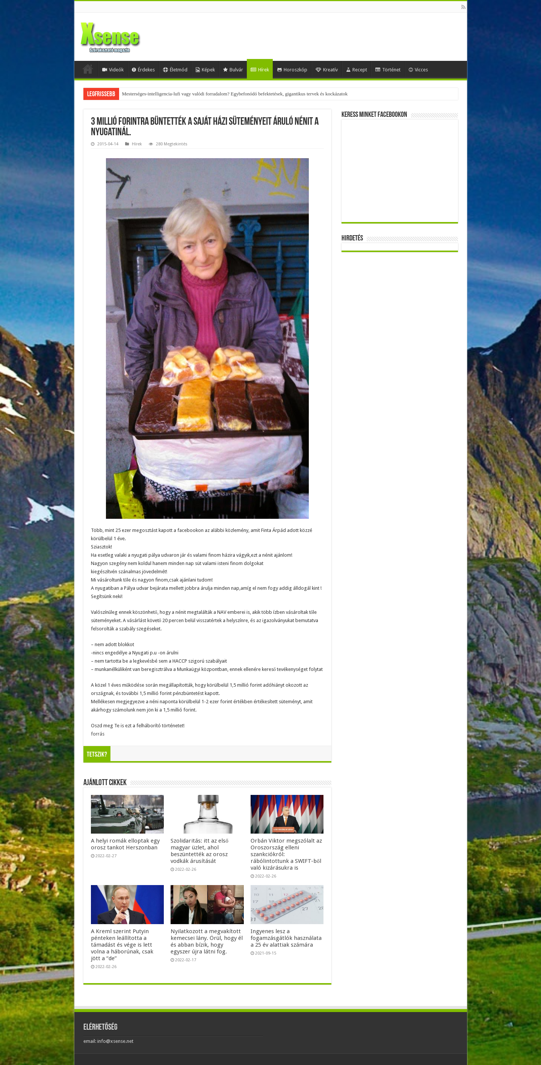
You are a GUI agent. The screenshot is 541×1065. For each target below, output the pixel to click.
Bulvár (233, 70)
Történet (387, 70)
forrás (97, 734)
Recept (356, 70)
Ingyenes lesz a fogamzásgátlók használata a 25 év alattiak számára (286, 938)
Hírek (260, 70)
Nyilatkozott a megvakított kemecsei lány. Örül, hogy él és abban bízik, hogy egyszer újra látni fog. (207, 941)
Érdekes (143, 70)
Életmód (175, 70)
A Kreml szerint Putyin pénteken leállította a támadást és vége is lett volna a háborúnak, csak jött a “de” (122, 945)
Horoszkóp (292, 70)
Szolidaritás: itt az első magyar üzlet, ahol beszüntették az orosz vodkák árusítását (199, 850)
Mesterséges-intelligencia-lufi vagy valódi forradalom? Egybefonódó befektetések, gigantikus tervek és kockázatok (235, 94)
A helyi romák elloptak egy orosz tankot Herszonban (125, 844)
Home (88, 69)
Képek (205, 70)
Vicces (418, 70)
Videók (113, 70)
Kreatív (327, 70)
